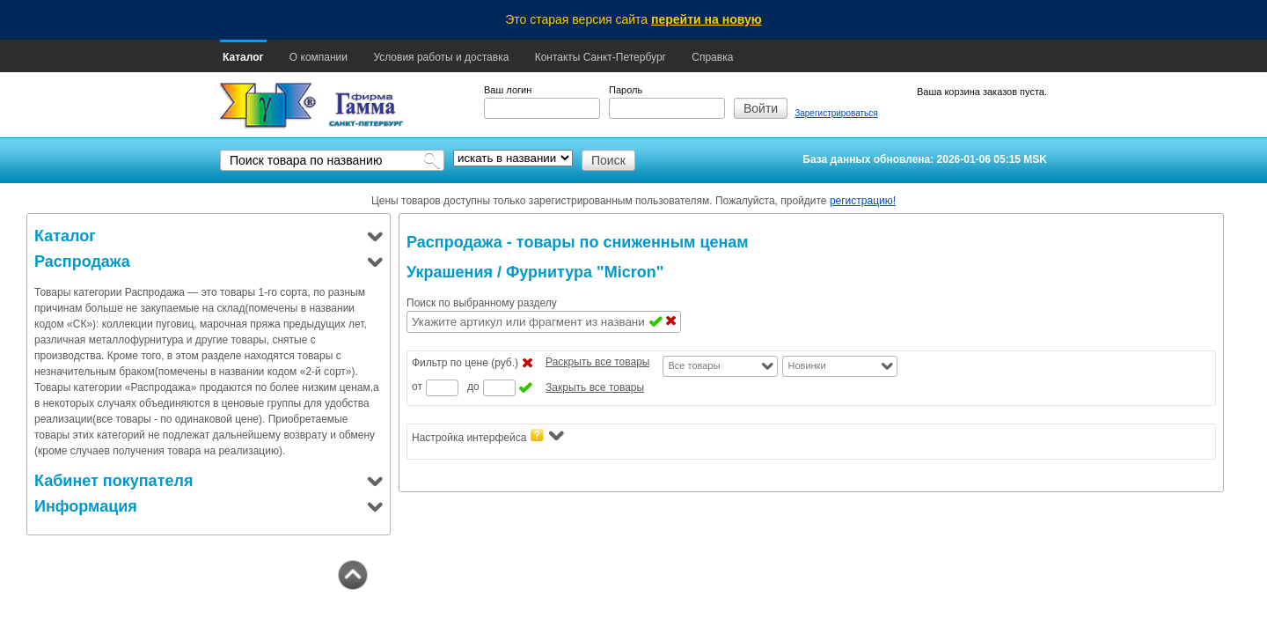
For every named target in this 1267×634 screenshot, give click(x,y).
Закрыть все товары (595, 387)
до (473, 386)
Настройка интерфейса (488, 436)
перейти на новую (706, 19)
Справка (712, 57)
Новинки (806, 365)
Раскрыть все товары (597, 362)
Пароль (625, 90)
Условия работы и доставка (441, 57)
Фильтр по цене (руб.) (465, 363)
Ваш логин (507, 90)
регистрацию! (863, 201)
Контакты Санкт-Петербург (600, 57)
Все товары (694, 365)
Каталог (243, 57)
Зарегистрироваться (836, 113)
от (417, 386)
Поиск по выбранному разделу (481, 303)
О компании (318, 57)
